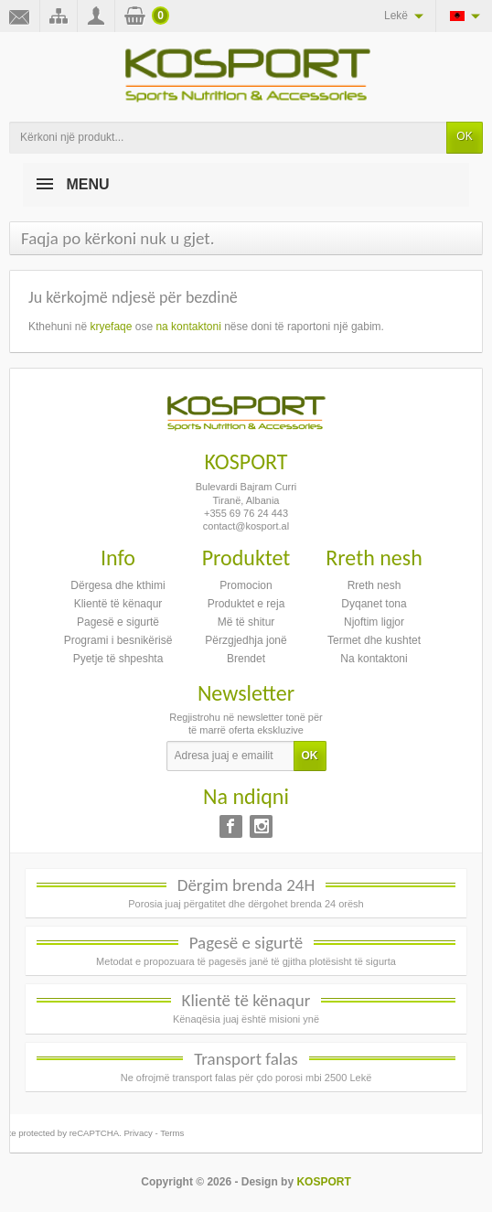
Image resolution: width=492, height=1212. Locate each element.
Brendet (246, 658)
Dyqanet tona (373, 603)
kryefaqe (111, 326)
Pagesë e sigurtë (118, 622)
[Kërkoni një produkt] (228, 138)
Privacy (137, 1133)
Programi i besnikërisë (118, 640)
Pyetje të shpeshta (118, 658)
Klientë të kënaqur (118, 603)
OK (464, 136)
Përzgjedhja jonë (245, 640)
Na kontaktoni (373, 658)
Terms (172, 1133)
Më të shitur (246, 622)
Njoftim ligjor (374, 622)
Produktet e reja (246, 603)
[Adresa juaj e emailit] (230, 756)
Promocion (245, 585)
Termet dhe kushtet (374, 640)
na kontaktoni (187, 326)
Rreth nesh (374, 585)
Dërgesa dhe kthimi (117, 585)
